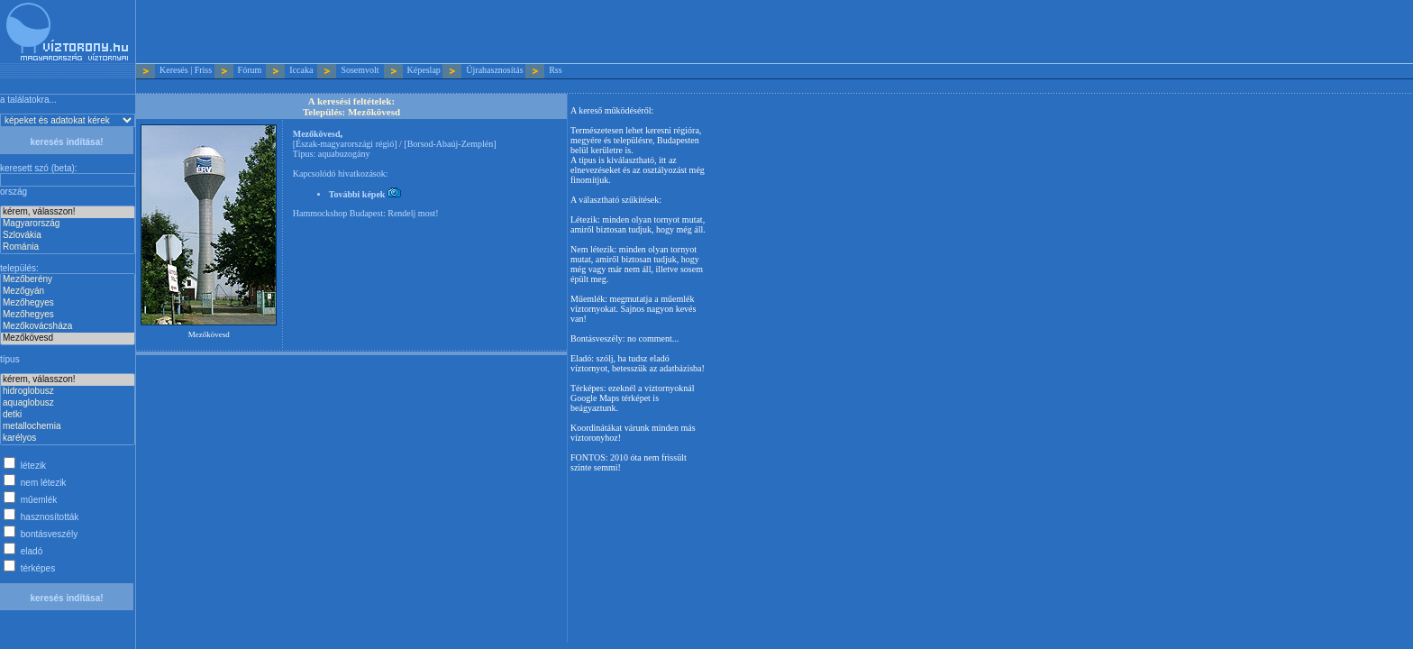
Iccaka (301, 70)
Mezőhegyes (67, 303)
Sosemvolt (359, 70)
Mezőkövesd (67, 338)
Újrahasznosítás (494, 70)
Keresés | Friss (186, 70)
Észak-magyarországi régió (345, 144)
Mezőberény (67, 280)
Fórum (250, 70)
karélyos (67, 438)
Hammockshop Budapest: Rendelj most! (366, 213)
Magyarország (67, 224)
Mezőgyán (67, 291)
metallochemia (67, 427)
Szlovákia (67, 236)
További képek (365, 194)
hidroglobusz (67, 392)
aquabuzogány (344, 154)
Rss (555, 70)
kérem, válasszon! (67, 212)
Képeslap (424, 70)
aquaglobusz (67, 403)
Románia (67, 247)
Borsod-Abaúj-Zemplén (450, 144)
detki (67, 415)
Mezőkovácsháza (67, 327)
